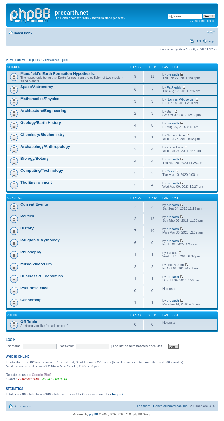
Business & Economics (41, 276)
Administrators (28, 378)
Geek (170, 171)
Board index (23, 33)
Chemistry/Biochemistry (42, 134)
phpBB (93, 414)
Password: (66, 346)
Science (13, 67)
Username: (14, 346)
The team (143, 406)
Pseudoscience (34, 288)
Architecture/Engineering (43, 110)
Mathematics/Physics (39, 99)
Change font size (211, 31)
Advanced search (202, 20)
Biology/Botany (34, 158)
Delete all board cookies (170, 406)
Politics (27, 216)
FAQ (198, 41)
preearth (173, 74)
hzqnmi (117, 394)
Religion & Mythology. (40, 240)
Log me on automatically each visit (140, 346)
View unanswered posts (23, 60)
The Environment (36, 182)
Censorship (31, 300)
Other (12, 315)
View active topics (55, 60)
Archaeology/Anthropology (45, 146)
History (27, 228)
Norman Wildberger (181, 99)
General (14, 197)
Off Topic (28, 322)
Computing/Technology (41, 170)
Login (211, 41)
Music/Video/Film (36, 264)
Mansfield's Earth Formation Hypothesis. (57, 73)
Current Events (34, 204)
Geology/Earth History (40, 122)
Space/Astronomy (36, 87)
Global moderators (54, 378)
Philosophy (30, 252)
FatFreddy (174, 87)
